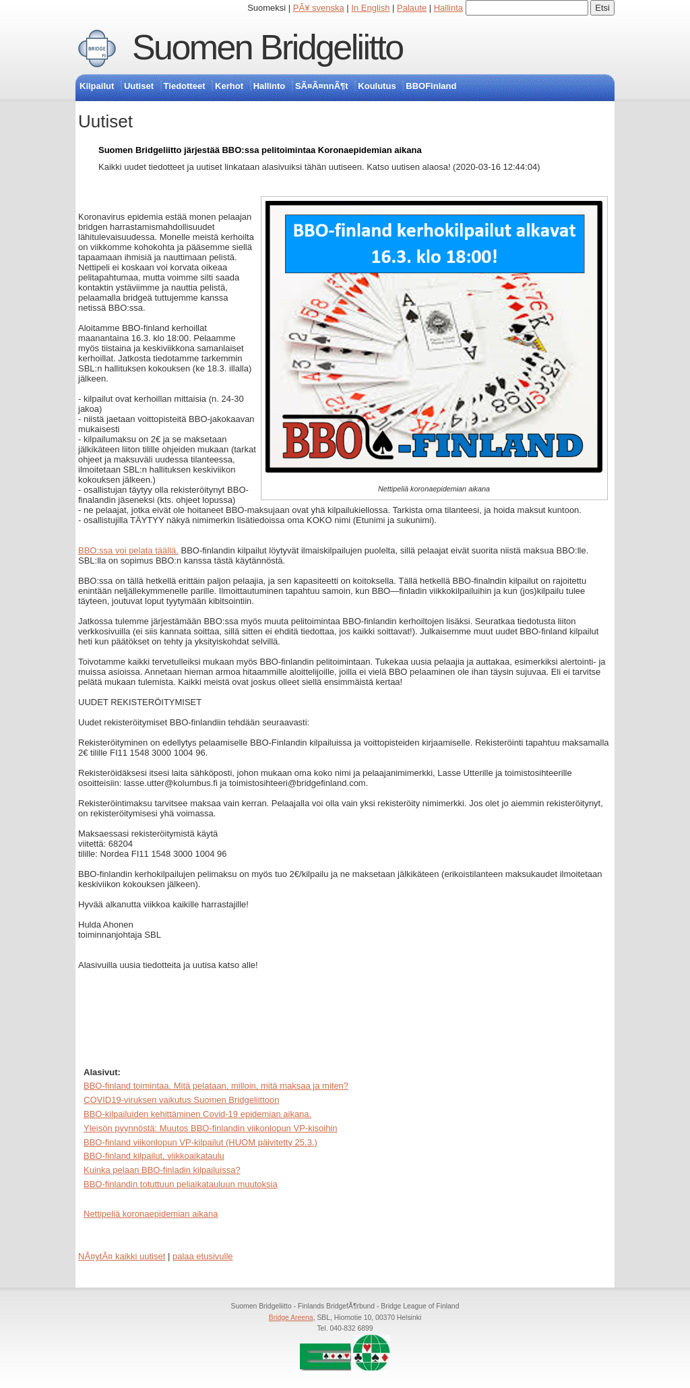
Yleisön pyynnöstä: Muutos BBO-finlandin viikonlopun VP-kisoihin (210, 1128)
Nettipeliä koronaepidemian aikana (151, 1214)
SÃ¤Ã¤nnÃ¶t (321, 86)
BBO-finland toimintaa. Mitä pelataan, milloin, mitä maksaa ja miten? (216, 1086)
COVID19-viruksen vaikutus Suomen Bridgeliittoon (181, 1100)
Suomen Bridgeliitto (267, 47)
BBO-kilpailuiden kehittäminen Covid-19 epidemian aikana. (197, 1114)
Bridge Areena (291, 1317)
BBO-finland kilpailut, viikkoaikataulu (154, 1156)
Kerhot (229, 86)
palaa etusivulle (202, 1256)
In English (370, 8)
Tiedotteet (185, 86)
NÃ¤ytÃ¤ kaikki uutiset (121, 1256)
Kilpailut (97, 86)
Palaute (412, 8)
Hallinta (448, 8)
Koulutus (377, 86)
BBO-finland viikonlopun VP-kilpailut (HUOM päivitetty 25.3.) (200, 1142)
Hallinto (269, 86)
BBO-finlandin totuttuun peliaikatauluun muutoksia (181, 1184)
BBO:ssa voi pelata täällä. (128, 550)
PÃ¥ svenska (318, 8)
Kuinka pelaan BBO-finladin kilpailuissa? (162, 1170)
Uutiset (139, 86)
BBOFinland (431, 86)
